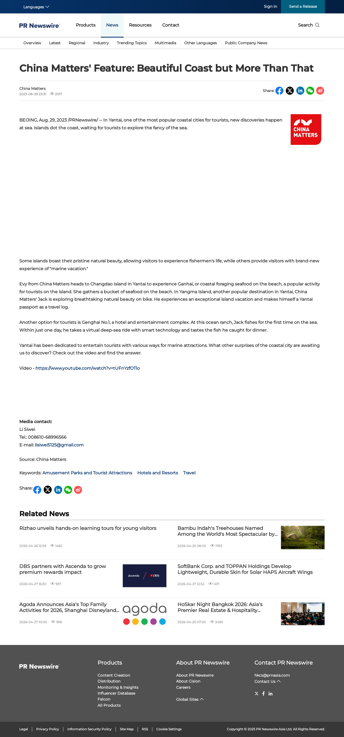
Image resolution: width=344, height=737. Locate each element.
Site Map (127, 729)
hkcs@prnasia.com (272, 675)
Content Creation (114, 675)
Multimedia (165, 43)
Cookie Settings (169, 729)
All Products (109, 705)
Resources (140, 25)
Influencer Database (116, 693)
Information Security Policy (89, 729)
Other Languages (200, 43)
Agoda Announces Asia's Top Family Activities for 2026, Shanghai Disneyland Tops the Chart (67, 607)
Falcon (104, 699)
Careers (183, 687)
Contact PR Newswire (283, 662)
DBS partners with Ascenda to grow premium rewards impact (62, 569)
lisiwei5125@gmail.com (59, 445)
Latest (55, 43)
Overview (32, 43)
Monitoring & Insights (118, 687)
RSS (145, 729)
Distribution (109, 681)
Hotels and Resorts (157, 472)
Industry (101, 43)
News (112, 25)
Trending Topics (132, 43)
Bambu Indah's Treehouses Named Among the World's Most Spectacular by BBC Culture (226, 531)
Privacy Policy (47, 729)
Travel (189, 472)
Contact (170, 25)
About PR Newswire (203, 662)
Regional (77, 43)
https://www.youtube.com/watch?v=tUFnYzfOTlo (87, 368)
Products (85, 25)
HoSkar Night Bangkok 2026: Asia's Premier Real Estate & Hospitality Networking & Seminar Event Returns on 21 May (226, 607)
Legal (23, 729)
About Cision (188, 681)
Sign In (270, 6)
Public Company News (246, 43)
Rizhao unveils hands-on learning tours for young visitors (87, 528)
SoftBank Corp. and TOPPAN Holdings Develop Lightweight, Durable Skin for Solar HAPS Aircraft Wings (245, 569)
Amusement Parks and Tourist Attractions (87, 472)
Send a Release (303, 6)
